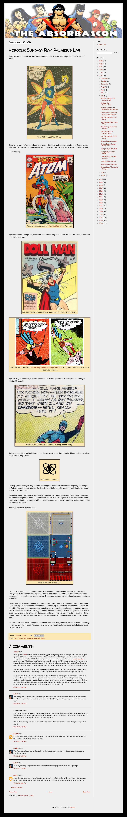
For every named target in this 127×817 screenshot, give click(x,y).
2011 (101, 206)
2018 (101, 185)
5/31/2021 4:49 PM (19, 783)
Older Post (86, 792)
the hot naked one (55, 226)
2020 (101, 179)
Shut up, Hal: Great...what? (106, 104)
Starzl (25, 655)
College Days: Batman (108, 161)
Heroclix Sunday (40, 638)
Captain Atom (22, 638)
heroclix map (31, 638)
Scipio (15, 694)
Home (50, 792)
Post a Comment (16, 787)
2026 (101, 61)
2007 (101, 217)
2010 (101, 209)
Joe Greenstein (79, 659)
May (102, 96)
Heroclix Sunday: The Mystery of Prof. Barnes (109, 108)
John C (15, 652)
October (104, 81)
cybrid (15, 775)
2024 (101, 67)
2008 (101, 214)
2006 (101, 220)
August (103, 87)
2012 (101, 203)
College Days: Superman (109, 164)
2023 (101, 69)
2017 (101, 188)
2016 (101, 191)
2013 (101, 200)
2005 (101, 223)
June (103, 93)
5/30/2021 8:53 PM (19, 741)
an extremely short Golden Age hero (44, 367)
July (102, 90)
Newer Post (13, 792)
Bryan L (16, 733)
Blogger (72, 807)
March (103, 175)
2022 (101, 72)
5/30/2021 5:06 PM (19, 704)
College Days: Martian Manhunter (108, 145)
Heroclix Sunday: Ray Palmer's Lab (108, 99)
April (102, 173)
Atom (15, 638)
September (105, 84)
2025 (101, 64)
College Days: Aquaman (109, 141)
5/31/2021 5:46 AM (19, 768)
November (104, 78)
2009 (101, 211)
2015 (101, 194)
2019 (101, 182)
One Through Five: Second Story (107, 132)
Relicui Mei (102, 44)
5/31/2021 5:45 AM (19, 756)
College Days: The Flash (109, 149)
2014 (101, 197)
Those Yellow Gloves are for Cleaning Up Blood (109, 113)
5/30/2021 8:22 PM (19, 727)
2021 (101, 75)
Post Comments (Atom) (25, 795)
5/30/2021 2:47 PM (19, 687)
